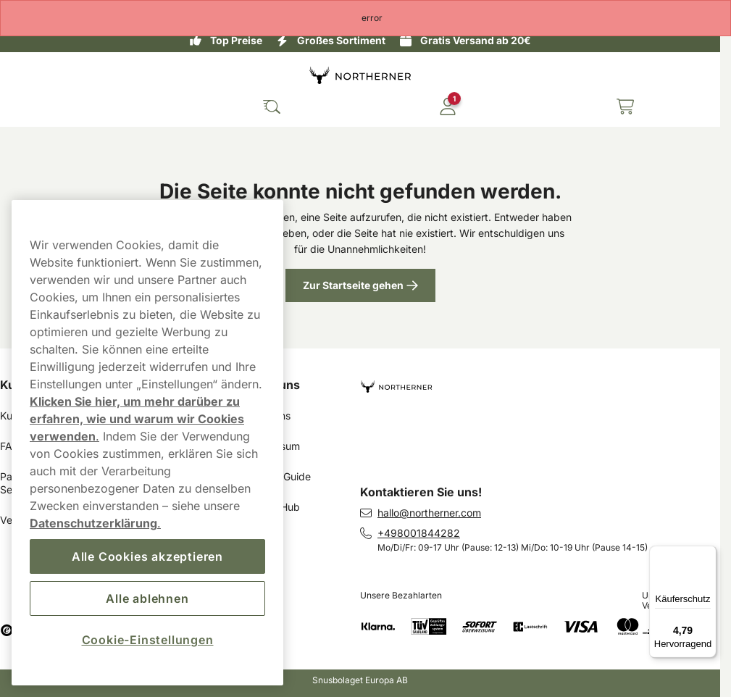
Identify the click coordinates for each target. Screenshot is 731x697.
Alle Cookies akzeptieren (147, 556)
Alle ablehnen (147, 598)
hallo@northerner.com (429, 512)
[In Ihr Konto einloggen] (447, 106)
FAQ (10, 446)
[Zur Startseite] (360, 75)
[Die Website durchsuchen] (271, 106)
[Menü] (708, 554)
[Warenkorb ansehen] (625, 106)
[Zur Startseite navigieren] (540, 380)
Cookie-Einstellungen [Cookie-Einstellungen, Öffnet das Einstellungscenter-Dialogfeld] (148, 640)
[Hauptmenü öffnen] (21, 106)
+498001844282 (418, 533)
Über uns (274, 384)
